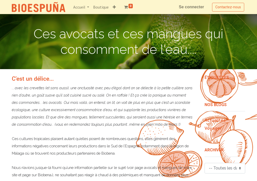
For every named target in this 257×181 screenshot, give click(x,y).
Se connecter (191, 7)
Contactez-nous (228, 7)
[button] (114, 7)
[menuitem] (101, 7)
